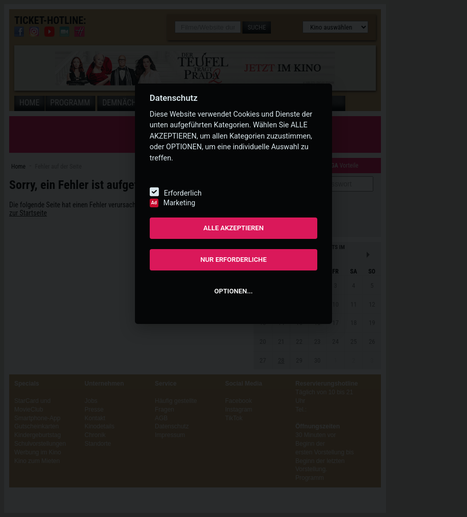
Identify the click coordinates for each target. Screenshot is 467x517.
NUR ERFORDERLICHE (233, 259)
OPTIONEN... (233, 291)
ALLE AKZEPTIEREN (233, 228)
